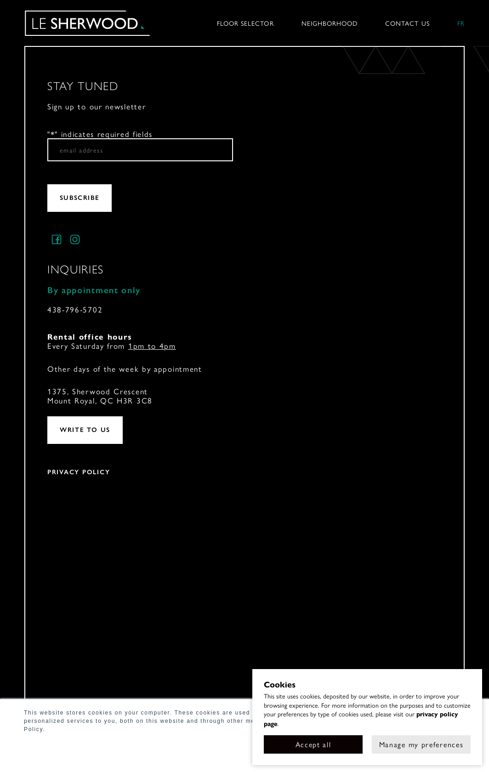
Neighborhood (329, 23)
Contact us (407, 23)
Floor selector (245, 23)
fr (461, 23)
